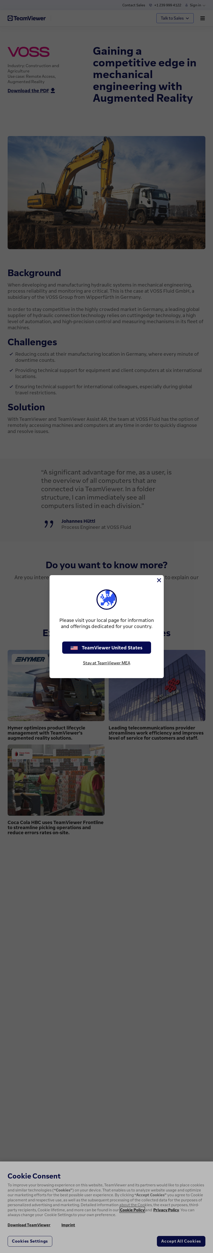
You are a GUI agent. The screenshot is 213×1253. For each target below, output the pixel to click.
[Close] (159, 580)
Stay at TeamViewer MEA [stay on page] (106, 663)
